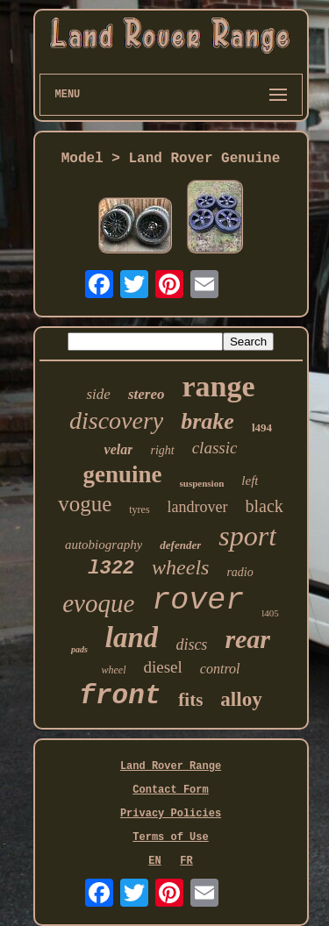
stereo (146, 394)
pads (79, 649)
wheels (180, 567)
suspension (202, 483)
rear (247, 638)
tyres (139, 509)
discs (191, 644)
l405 (270, 613)
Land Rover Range (170, 766)
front (120, 695)
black (264, 506)
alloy (240, 699)
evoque (98, 603)
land (132, 637)
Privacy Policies (170, 814)
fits (190, 699)
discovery (116, 420)
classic (215, 447)
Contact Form (170, 790)
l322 (111, 569)
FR (186, 861)
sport (247, 536)
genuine (122, 474)
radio (239, 572)
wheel (114, 670)
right (162, 450)
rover (198, 600)
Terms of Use (170, 837)
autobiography (103, 545)
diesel (163, 667)
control (220, 668)
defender (180, 545)
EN (154, 861)
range (218, 386)
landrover (198, 507)
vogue (84, 504)
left (249, 481)
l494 (262, 427)
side (98, 394)
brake (207, 421)
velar (118, 449)
